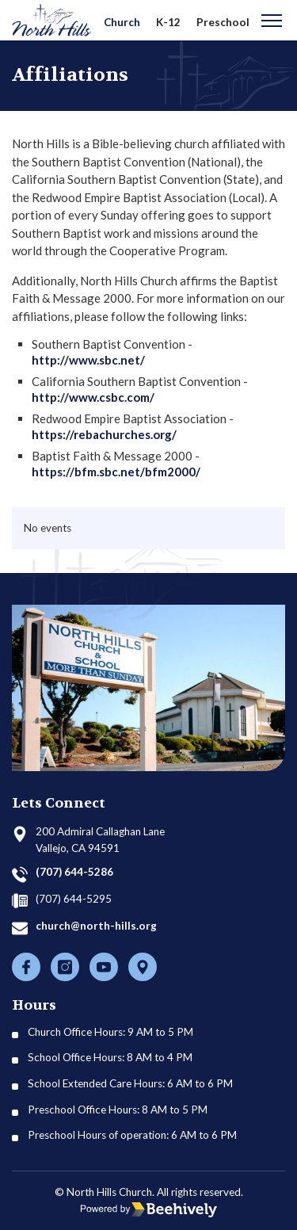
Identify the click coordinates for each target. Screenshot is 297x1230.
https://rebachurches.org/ (104, 434)
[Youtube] (103, 967)
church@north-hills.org (96, 925)
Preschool (222, 22)
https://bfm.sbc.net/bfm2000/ (116, 471)
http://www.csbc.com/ (93, 397)
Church (122, 22)
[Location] (142, 967)
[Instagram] (65, 967)
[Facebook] (26, 967)
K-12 (168, 22)
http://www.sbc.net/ (88, 360)
